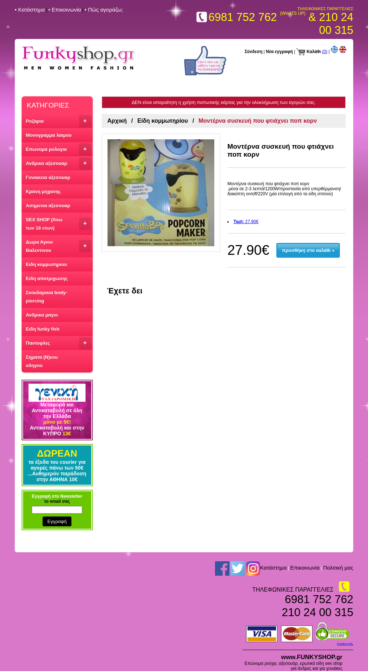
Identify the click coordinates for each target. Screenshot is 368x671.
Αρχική (117, 121)
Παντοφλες (58, 343)
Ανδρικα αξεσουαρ (58, 163)
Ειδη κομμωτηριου (46, 264)
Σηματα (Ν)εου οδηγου (42, 361)
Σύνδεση (253, 51)
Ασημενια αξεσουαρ (48, 205)
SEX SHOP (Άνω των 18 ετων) (58, 224)
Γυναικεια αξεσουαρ (48, 177)
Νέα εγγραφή (279, 51)
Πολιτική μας (338, 568)
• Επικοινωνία (64, 9)
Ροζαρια (58, 121)
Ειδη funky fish (43, 329)
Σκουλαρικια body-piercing (46, 297)
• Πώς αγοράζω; (104, 9)
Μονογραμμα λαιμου (49, 135)
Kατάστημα (273, 568)
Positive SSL (345, 643)
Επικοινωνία (304, 568)
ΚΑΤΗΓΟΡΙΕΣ (48, 105)
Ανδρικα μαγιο (42, 315)
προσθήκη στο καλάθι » (308, 250)
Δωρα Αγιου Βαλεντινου (58, 246)
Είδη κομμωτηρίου (162, 121)
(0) (325, 51)
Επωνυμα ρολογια (58, 149)
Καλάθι (314, 51)
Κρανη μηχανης (43, 191)
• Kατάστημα (30, 9)
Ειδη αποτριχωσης (47, 278)
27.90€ (245, 221)
